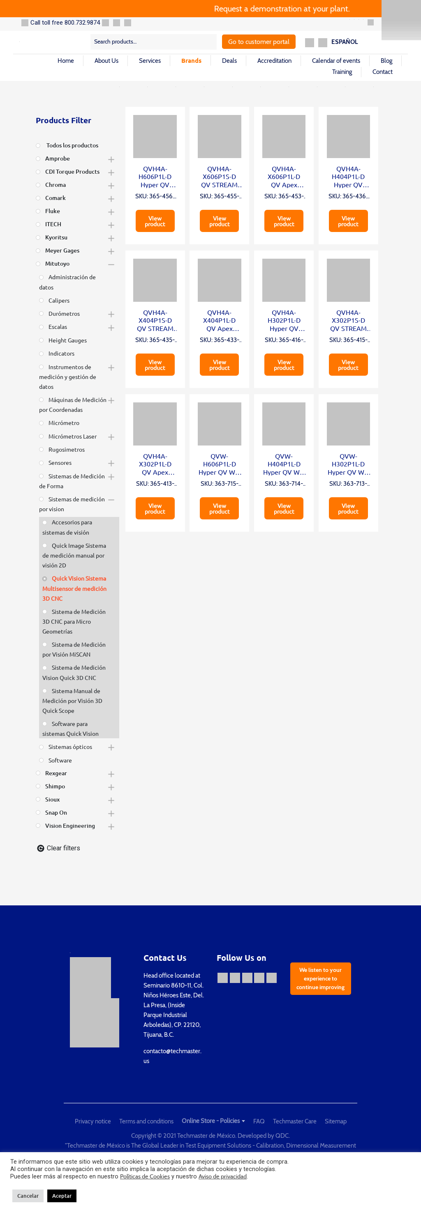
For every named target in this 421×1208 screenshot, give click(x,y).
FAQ (259, 1121)
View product (155, 220)
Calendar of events (336, 60)
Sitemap (336, 1121)
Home (66, 60)
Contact (382, 72)
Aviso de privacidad (223, 1176)
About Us (106, 60)
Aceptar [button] (62, 1195)
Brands (191, 60)
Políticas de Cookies (145, 1176)
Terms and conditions (146, 1121)
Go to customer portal (258, 42)
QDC (282, 1135)
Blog (386, 60)
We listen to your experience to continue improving (320, 978)
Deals (229, 60)
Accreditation (274, 60)
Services (150, 60)
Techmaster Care (295, 1121)
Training (342, 72)
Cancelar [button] (28, 1195)
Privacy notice (93, 1121)
